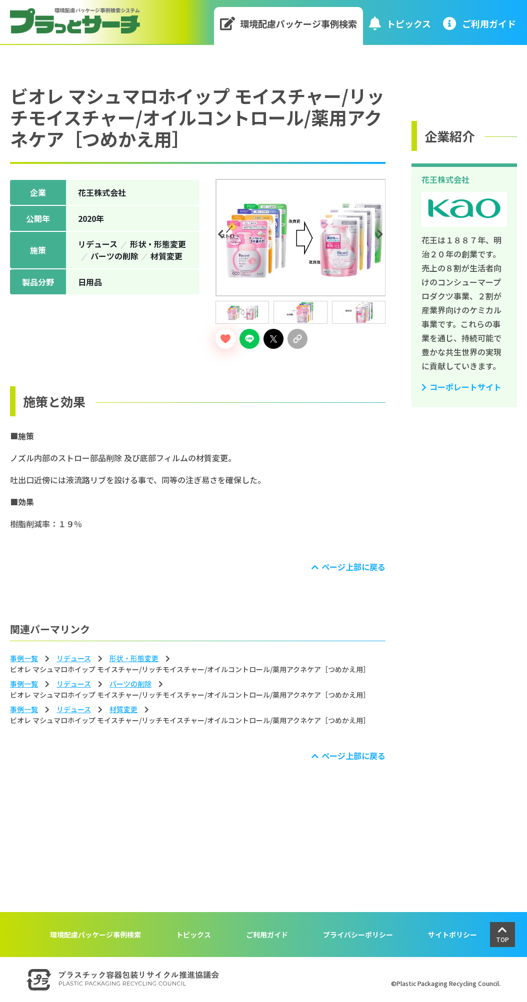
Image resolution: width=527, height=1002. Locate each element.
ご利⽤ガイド (479, 23)
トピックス (400, 23)
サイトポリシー (452, 935)
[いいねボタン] (226, 339)
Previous (222, 234)
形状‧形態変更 (134, 658)
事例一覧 (24, 658)
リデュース (73, 658)
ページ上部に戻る (354, 567)
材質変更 (124, 709)
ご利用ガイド (267, 935)
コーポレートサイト (466, 387)
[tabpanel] (301, 237)
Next (382, 234)
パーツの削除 (131, 684)
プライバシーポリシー (358, 935)
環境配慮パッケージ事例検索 (289, 23)
